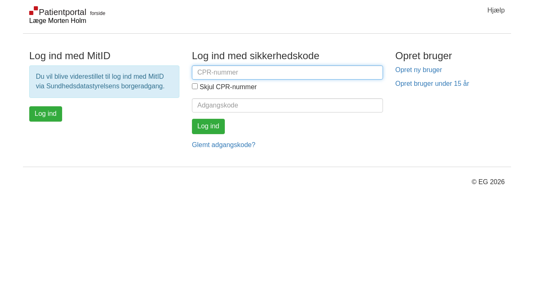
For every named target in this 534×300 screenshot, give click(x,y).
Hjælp (496, 10)
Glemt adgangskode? (223, 144)
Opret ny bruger (418, 69)
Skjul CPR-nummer (228, 86)
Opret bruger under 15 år (432, 83)
